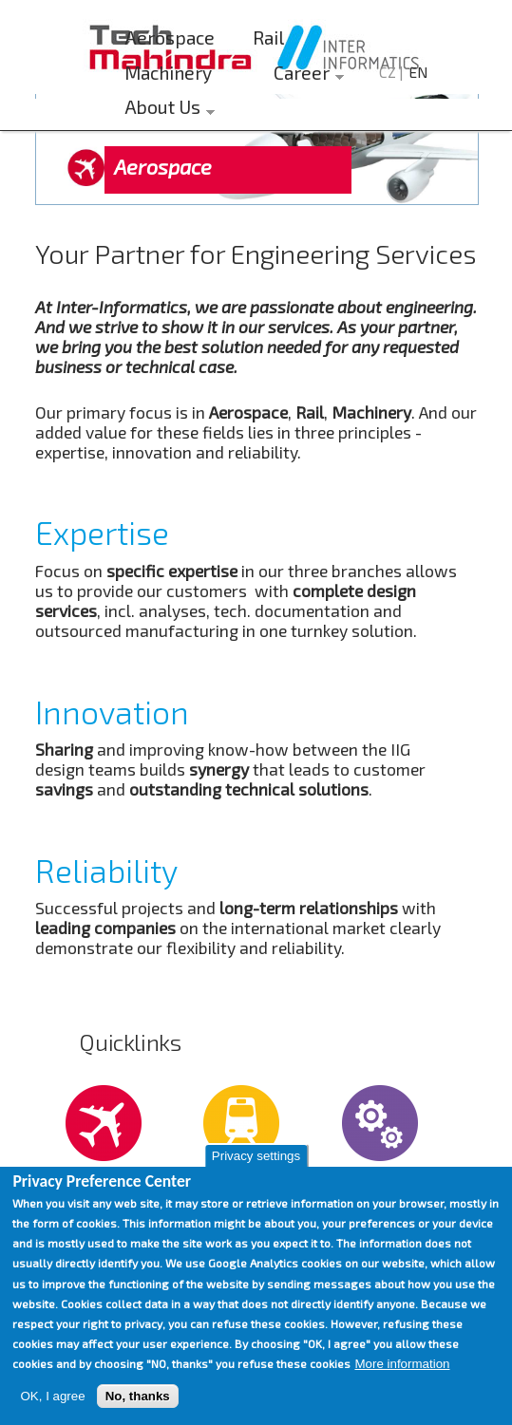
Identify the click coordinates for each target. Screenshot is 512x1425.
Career (304, 75)
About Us (165, 109)
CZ (387, 72)
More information (401, 1364)
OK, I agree (52, 1396)
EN (417, 72)
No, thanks (137, 1396)
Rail (268, 37)
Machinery (168, 73)
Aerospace (169, 37)
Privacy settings (256, 1156)
